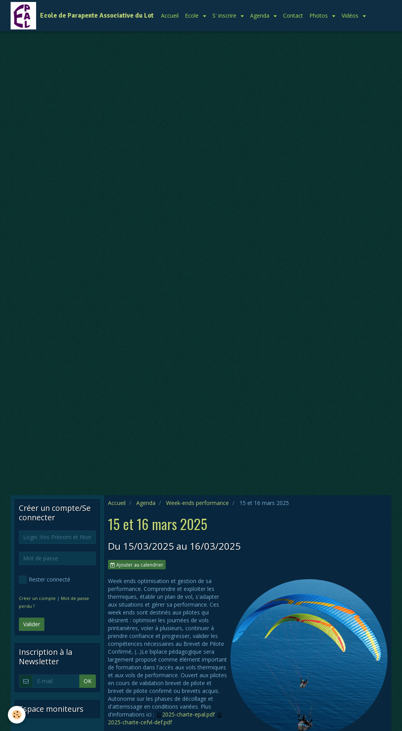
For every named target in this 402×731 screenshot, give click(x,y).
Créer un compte (37, 598)
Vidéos (351, 15)
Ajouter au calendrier (136, 564)
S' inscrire (225, 15)
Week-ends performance (197, 503)
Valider (31, 624)
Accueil (170, 15)
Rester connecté (44, 579)
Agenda (260, 15)
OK (87, 681)
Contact (293, 15)
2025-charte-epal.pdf (188, 714)
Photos (319, 15)
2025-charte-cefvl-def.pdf (140, 722)
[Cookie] (17, 715)
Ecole (192, 15)
